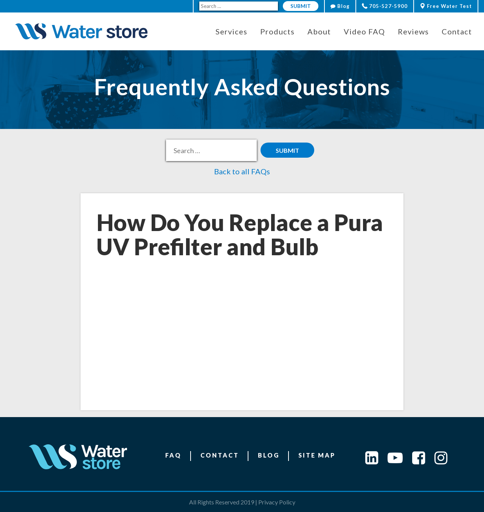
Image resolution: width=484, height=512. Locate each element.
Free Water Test (446, 6)
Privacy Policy (276, 502)
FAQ (173, 455)
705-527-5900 (385, 6)
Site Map (316, 455)
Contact (219, 455)
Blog (340, 6)
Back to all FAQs (242, 171)
